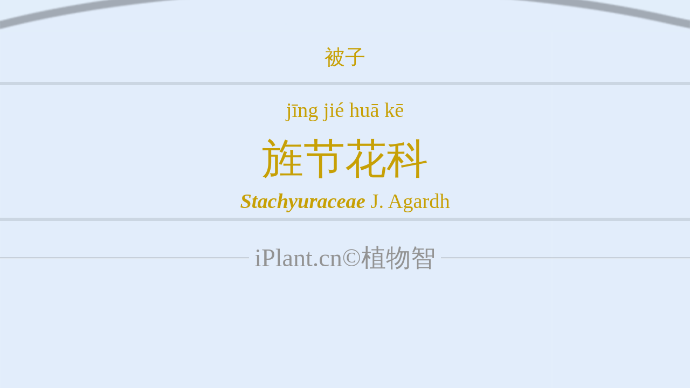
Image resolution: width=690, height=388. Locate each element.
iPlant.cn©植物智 (345, 258)
